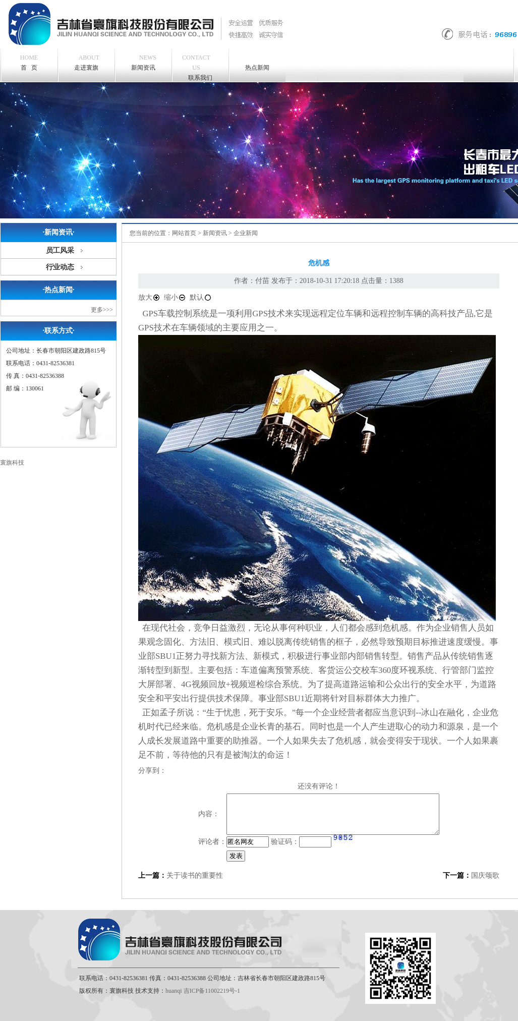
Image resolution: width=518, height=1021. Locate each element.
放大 (149, 297)
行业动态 (60, 267)
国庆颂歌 (485, 875)
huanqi (173, 990)
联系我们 (196, 66)
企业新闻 (246, 233)
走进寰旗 (87, 61)
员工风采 (60, 250)
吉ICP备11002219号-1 (212, 990)
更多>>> (102, 309)
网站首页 (184, 233)
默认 (201, 297)
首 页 (29, 62)
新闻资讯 (144, 61)
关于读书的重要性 (194, 875)
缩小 (175, 297)
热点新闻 (257, 67)
